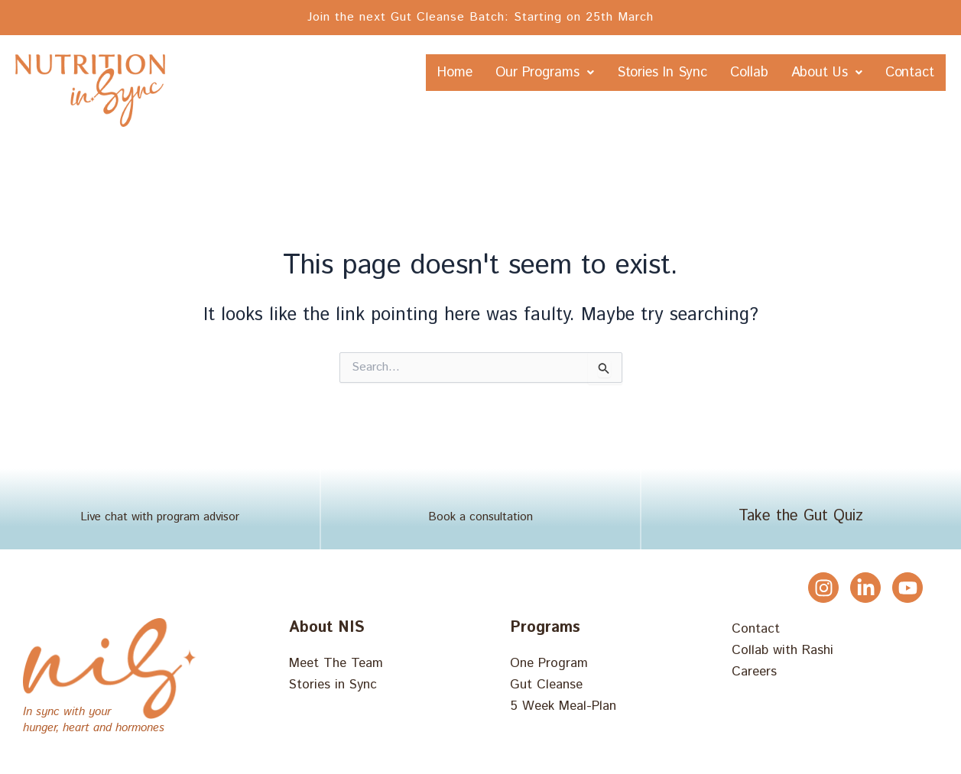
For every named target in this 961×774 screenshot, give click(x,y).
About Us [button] (888, 73)
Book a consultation (480, 520)
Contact (899, 111)
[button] (536, 73)
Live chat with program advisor (159, 520)
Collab (789, 73)
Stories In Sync (680, 73)
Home (424, 73)
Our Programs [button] (536, 73)
